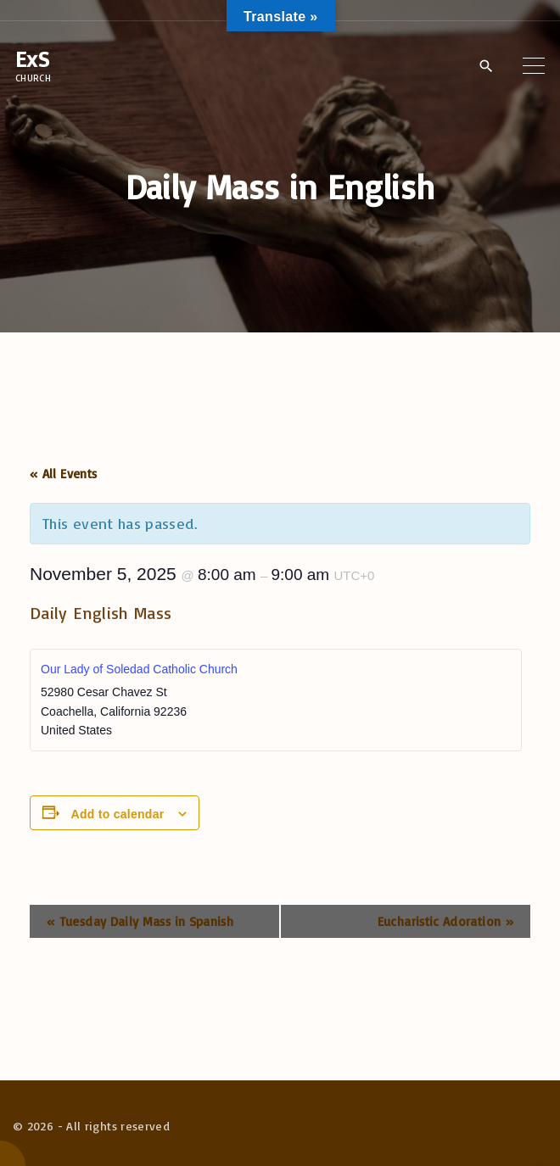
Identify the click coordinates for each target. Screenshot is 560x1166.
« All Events (63, 474)
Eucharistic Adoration (445, 921)
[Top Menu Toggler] (533, 65)
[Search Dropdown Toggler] (485, 66)
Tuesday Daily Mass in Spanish (140, 921)
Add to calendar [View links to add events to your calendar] (118, 814)
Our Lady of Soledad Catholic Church (139, 669)
